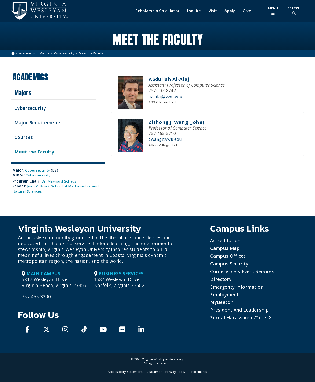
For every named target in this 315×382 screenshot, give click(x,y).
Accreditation (225, 240)
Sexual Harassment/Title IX (241, 317)
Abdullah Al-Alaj (169, 79)
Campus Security (229, 263)
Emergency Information (237, 287)
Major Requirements (38, 122)
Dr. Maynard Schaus (59, 181)
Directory (220, 279)
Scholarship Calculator (157, 10)
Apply (229, 10)
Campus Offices (228, 256)
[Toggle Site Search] (293, 10)
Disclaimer (154, 372)
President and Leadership (239, 310)
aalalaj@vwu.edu (165, 96)
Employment (224, 294)
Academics (27, 53)
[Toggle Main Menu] (272, 10)
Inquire (194, 10)
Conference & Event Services (242, 271)
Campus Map (224, 248)
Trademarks (198, 372)
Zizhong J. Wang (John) (176, 122)
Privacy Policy (175, 372)
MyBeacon (221, 302)
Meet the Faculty (34, 152)
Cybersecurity (64, 53)
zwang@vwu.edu (165, 139)
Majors (45, 53)
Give (247, 10)
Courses (24, 137)
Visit (213, 10)
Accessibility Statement (125, 372)
